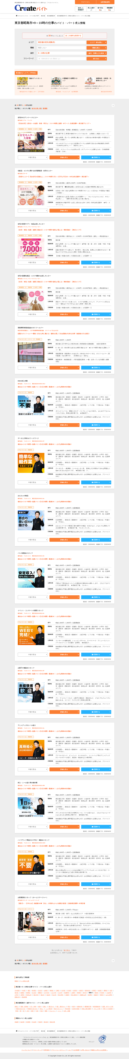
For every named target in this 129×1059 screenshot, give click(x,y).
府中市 (85, 992)
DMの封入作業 (23, 381)
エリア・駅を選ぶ (96, 42)
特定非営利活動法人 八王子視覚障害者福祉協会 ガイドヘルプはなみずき (38, 330)
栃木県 (22, 1022)
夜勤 (46, 1011)
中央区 (24, 990)
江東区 (58, 990)
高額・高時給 (24, 1006)
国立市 (43, 995)
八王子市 (53, 992)
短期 (39, 1006)
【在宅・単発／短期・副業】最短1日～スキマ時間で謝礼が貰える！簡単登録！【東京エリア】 (50, 230)
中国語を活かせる (32, 1009)
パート (60, 1011)
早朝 (16, 1011)
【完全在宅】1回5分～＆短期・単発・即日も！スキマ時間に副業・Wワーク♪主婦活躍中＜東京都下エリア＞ (54, 123)
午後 (41, 1011)
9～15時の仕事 (24, 981)
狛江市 (54, 995)
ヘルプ (69, 1050)
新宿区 (34, 990)
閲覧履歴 (109, 9)
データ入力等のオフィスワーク (28, 438)
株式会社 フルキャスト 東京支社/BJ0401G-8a (31, 728)
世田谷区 (87, 990)
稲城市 (96, 995)
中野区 (94, 990)
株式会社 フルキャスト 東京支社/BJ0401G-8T (31, 441)
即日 (69, 1006)
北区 (111, 990)
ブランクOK (97, 1009)
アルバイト (52, 1011)
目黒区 (75, 990)
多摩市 (90, 995)
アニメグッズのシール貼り (27, 725)
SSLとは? (91, 1041)
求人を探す (91, 8)
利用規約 (47, 1050)
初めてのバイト (58, 1009)
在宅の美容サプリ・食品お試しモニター (31, 224)
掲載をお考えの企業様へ (99, 1050)
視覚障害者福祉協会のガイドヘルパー (30, 328)
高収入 (17, 1006)
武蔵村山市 (83, 995)
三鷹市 (73, 992)
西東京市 (17, 997)
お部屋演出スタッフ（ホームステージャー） (33, 897)
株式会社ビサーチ (22, 173)
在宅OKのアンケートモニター (28, 117)
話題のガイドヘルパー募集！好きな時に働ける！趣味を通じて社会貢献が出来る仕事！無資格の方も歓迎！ (54, 333)
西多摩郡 (24, 997)
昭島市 (17, 981)
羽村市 (102, 995)
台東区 (46, 990)
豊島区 (106, 990)
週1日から (51, 1006)
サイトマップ (37, 1050)
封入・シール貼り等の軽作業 (27, 782)
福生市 (48, 995)
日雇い (45, 1006)
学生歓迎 (67, 1009)
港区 (29, 990)
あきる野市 (109, 995)
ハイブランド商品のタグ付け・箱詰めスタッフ (33, 840)
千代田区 (17, 990)
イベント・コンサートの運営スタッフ (30, 610)
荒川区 (17, 992)
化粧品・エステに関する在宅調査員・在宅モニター (35, 171)
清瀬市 (67, 995)
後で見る (100, 9)
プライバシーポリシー (58, 1050)
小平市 (17, 995)
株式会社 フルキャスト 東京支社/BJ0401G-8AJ (31, 383)
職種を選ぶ (96, 48)
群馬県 (28, 1022)
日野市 (22, 995)
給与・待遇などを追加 (96, 53)
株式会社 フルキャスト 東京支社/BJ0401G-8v (31, 613)
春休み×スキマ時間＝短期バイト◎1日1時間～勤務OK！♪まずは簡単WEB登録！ (45, 387)
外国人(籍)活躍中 (86, 1009)
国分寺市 (36, 995)
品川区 (63, 990)
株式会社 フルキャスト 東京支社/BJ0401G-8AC (31, 842)
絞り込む (96, 58)
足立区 (34, 992)
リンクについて (26, 1050)
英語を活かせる (20, 1009)
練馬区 (28, 992)
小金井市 (109, 992)
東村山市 (28, 995)
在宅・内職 (67, 1011)
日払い (42, 1009)
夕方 (28, 1011)
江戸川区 (46, 992)
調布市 (97, 992)
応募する (96, 157)
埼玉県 (34, 1022)
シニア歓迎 (48, 1009)
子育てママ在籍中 (107, 1009)
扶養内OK (80, 1006)
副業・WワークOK (107, 1006)
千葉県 (40, 1022)
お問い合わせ (85, 1050)
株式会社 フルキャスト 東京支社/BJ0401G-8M (31, 785)
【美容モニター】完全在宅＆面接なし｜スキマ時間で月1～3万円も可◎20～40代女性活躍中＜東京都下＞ (53, 176)
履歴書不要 (88, 1006)
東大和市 (60, 995)
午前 (37, 1011)
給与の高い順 (36, 108)
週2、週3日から (61, 1006)
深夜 (32, 1011)
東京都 (46, 1022)
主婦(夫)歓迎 (75, 1009)
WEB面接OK (96, 1006)
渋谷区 (69, 990)
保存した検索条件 (81, 9)
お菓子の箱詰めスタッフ (26, 668)
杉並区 (100, 990)
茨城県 (17, 1022)
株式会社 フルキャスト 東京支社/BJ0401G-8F (31, 670)
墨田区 (52, 990)
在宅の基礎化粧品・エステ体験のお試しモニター (34, 276)
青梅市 (79, 992)
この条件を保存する (73, 35)
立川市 (60, 992)
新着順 (45, 108)
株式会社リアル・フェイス (25, 120)
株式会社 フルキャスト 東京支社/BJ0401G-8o (31, 498)
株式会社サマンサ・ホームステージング (28, 900)
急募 (73, 1006)
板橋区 (22, 992)
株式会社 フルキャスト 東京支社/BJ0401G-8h (31, 556)
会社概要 (76, 1050)
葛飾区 (40, 992)
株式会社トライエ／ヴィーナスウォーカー (29, 226)
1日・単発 (33, 1006)
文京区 (40, 990)
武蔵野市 (66, 992)
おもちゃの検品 (23, 496)
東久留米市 (74, 995)
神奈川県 (52, 1022)
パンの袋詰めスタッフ (25, 553)
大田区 (81, 990)
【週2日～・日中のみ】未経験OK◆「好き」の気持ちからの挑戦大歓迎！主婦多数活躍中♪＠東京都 (51, 903)
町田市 (102, 992)
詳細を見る (64, 157)
